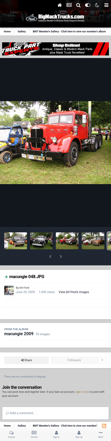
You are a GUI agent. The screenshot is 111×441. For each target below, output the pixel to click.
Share (26, 349)
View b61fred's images (74, 281)
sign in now (82, 380)
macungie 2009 (19, 322)
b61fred (24, 276)
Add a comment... (21, 402)
